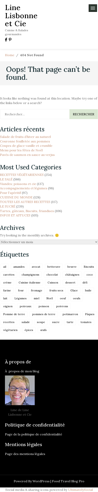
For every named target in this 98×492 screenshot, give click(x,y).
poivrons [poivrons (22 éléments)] (62, 306)
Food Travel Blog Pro (68, 481)
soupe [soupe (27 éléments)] (41, 322)
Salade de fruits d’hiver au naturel (25, 137)
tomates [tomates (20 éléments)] (86, 322)
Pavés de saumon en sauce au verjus (27, 155)
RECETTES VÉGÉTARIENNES (22, 175)
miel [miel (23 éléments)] (36, 298)
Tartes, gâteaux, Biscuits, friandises (27, 211)
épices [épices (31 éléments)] (29, 330)
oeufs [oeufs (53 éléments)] (76, 298)
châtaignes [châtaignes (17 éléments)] (72, 274)
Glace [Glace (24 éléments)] (74, 290)
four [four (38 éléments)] (21, 290)
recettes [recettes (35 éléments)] (8, 322)
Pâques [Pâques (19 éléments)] (89, 314)
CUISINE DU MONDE (16, 197)
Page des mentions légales (25, 454)
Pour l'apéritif (10, 193)
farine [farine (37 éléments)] (7, 290)
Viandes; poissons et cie (18, 184)
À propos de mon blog (22, 371)
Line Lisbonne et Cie (21, 15)
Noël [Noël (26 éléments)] (49, 298)
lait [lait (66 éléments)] (5, 298)
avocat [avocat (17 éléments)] (36, 266)
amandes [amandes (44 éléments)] (19, 266)
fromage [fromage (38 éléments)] (36, 290)
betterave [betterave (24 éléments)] (53, 266)
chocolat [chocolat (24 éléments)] (52, 274)
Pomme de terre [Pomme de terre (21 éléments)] (14, 314)
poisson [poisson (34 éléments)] (43, 306)
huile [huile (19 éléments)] (88, 290)
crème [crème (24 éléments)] (7, 282)
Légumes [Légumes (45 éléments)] (20, 298)
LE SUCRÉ (7, 206)
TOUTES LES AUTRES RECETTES (25, 202)
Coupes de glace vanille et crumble (26, 146)
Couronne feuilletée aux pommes (25, 141)
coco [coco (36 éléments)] (89, 274)
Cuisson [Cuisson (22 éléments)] (53, 282)
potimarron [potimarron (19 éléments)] (70, 314)
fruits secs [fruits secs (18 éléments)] (56, 290)
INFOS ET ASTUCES (15, 215)
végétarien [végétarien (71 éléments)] (10, 330)
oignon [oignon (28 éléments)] (7, 306)
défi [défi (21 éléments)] (85, 282)
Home (9, 55)
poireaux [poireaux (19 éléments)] (25, 306)
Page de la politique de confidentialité (34, 434)
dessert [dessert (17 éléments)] (70, 282)
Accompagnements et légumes (23, 188)
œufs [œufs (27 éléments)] (43, 330)
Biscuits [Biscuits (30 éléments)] (89, 266)
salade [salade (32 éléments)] (26, 322)
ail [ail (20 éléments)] (4, 266)
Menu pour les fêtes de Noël (21, 150)
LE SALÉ (6, 179)
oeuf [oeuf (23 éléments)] (63, 298)
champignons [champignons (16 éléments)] (30, 274)
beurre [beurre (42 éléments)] (72, 266)
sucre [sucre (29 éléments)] (56, 322)
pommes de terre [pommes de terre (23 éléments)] (43, 314)
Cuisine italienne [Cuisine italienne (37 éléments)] (29, 282)
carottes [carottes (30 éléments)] (8, 274)
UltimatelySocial (80, 490)
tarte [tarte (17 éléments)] (70, 322)
